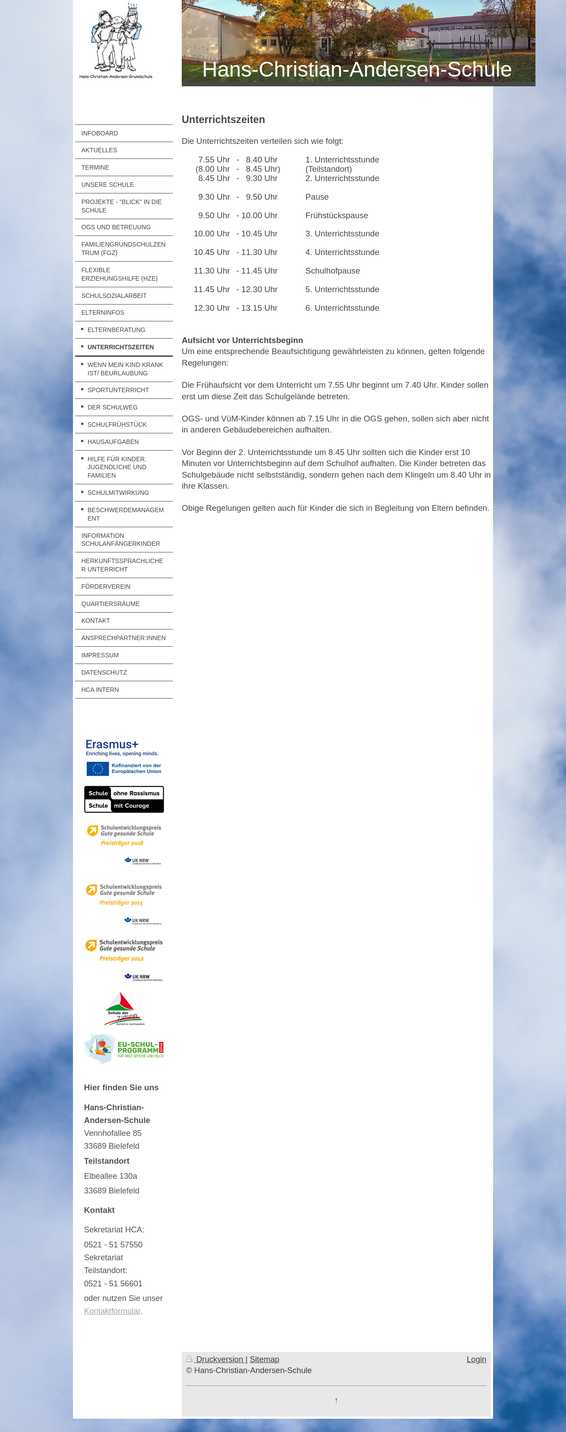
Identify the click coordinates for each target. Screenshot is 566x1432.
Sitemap (264, 1359)
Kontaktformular (112, 1311)
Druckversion (215, 1359)
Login (476, 1359)
